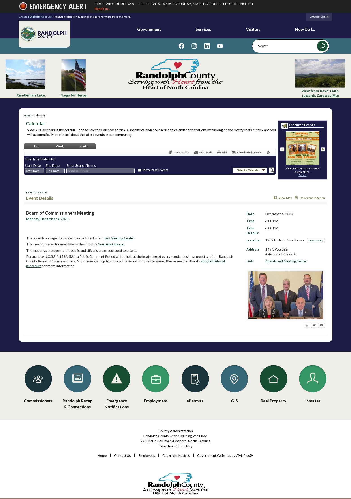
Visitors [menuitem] (253, 29)
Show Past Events (155, 170)
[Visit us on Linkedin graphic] (207, 46)
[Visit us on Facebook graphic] (181, 46)
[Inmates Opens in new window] (312, 383)
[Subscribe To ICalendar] (246, 152)
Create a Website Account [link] (35, 16)
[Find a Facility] (179, 152)
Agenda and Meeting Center (286, 261)
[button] (322, 46)
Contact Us (122, 455)
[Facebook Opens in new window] (307, 326)
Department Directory (175, 446)
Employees (146, 455)
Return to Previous (36, 192)
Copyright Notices (176, 455)
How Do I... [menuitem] (305, 29)
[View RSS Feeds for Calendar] (268, 152)
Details (302, 175)
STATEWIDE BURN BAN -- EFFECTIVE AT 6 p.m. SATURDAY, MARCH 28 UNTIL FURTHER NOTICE (212, 6)
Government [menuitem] (149, 29)
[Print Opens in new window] (221, 152)
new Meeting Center (119, 238)
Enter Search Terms (81, 165)
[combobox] (34, 170)
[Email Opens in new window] (321, 326)
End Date (53, 165)
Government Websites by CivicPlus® (225, 455)
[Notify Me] (202, 152)
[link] (319, 17)
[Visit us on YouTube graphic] (220, 46)
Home (27, 115)
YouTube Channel (111, 244)
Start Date (33, 165)
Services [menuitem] (203, 29)
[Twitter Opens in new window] (314, 326)
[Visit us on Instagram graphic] (194, 46)
